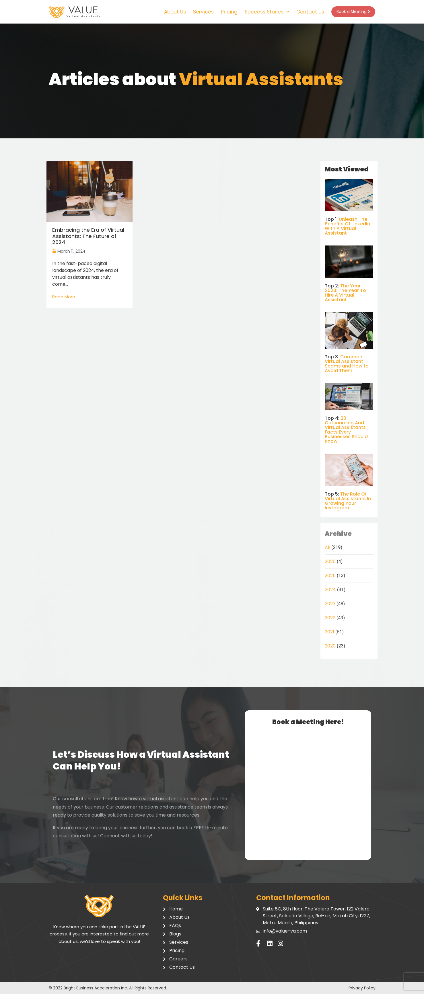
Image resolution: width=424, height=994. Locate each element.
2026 (330, 561)
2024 (330, 589)
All (327, 547)
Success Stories (260, 11)
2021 (329, 631)
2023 (330, 603)
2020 (330, 646)
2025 (330, 575)
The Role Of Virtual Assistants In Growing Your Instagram (348, 501)
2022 (330, 617)
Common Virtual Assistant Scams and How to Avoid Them (347, 363)
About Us (168, 11)
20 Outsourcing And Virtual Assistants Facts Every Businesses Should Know (346, 429)
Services (196, 11)
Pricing (222, 11)
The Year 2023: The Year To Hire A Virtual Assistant (345, 293)
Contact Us (303, 11)
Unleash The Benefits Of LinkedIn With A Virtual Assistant (347, 226)
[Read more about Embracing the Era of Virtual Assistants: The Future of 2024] (64, 298)
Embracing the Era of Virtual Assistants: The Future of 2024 (88, 236)
